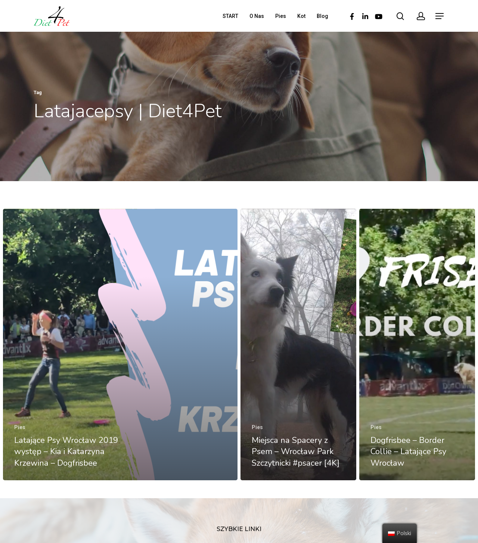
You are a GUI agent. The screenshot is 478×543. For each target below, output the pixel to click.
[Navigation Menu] (439, 16)
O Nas (256, 16)
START (230, 16)
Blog (322, 16)
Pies (280, 16)
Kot (301, 16)
